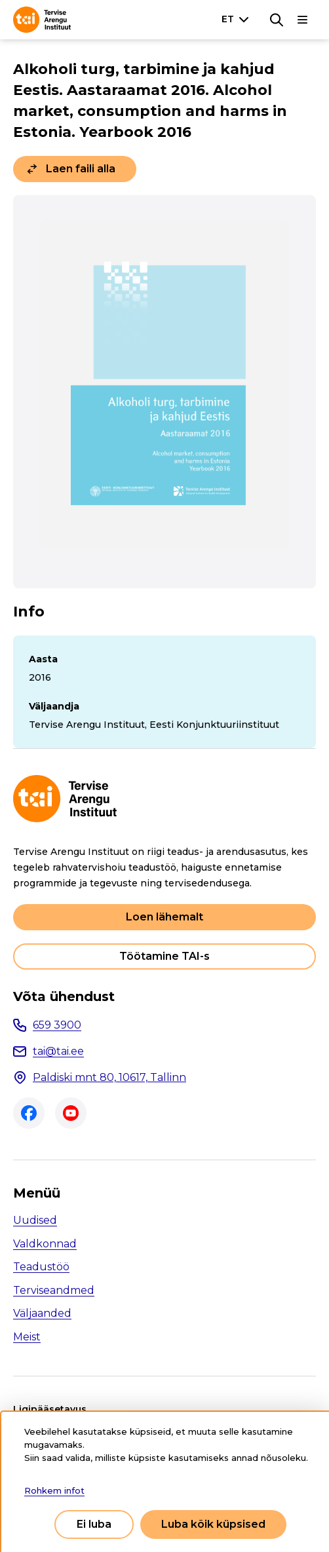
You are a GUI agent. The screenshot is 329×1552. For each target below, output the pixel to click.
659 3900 (57, 1025)
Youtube (71, 1113)
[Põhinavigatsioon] (303, 20)
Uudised (35, 1220)
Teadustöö (41, 1266)
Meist (27, 1337)
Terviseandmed (53, 1290)
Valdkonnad (45, 1244)
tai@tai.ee (58, 1051)
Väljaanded (42, 1313)
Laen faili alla (80, 168)
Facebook (29, 1113)
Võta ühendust (64, 996)
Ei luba (94, 1524)
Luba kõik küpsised (213, 1524)
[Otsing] (276, 20)
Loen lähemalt (164, 917)
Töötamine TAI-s (164, 956)
